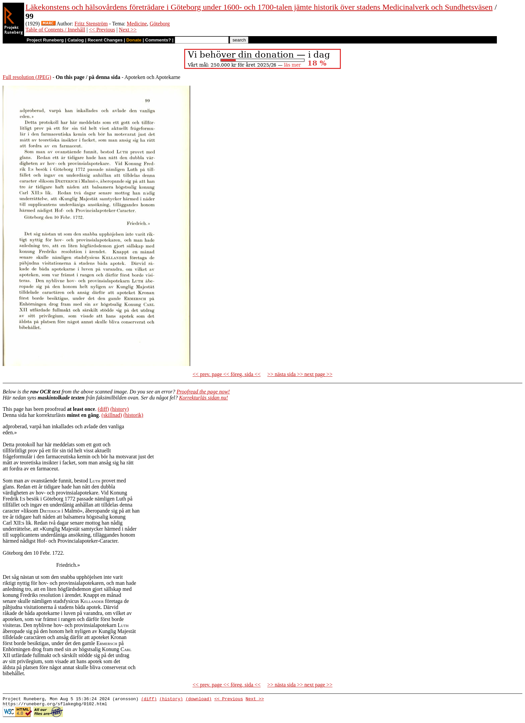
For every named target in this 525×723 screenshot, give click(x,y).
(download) (198, 700)
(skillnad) (111, 415)
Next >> (128, 29)
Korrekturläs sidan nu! (203, 397)
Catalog (76, 39)
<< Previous (102, 29)
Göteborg (160, 23)
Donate (133, 39)
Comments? (158, 39)
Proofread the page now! (203, 391)
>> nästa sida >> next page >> (299, 374)
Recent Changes (105, 39)
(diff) (103, 409)
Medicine (137, 23)
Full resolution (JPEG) (27, 77)
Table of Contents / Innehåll (55, 29)
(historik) (133, 415)
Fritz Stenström (91, 23)
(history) (119, 409)
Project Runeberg (45, 39)
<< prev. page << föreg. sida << (226, 374)
